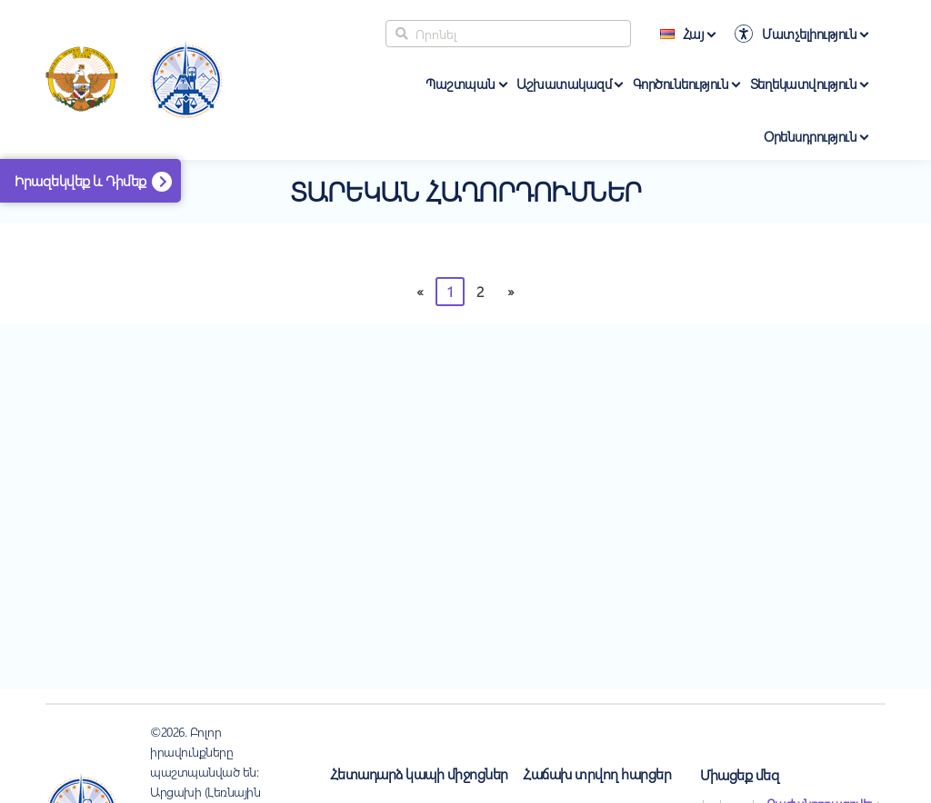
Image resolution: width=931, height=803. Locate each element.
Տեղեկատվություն (803, 83)
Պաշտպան (460, 83)
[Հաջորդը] (511, 291)
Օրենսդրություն (810, 136)
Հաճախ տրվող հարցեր (597, 773)
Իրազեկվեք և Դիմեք (80, 180)
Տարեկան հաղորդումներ (466, 190)
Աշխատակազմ (563, 83)
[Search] (508, 33)
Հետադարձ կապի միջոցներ (419, 773)
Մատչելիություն (809, 34)
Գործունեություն (681, 83)
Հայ (682, 34)
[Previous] (420, 291)
